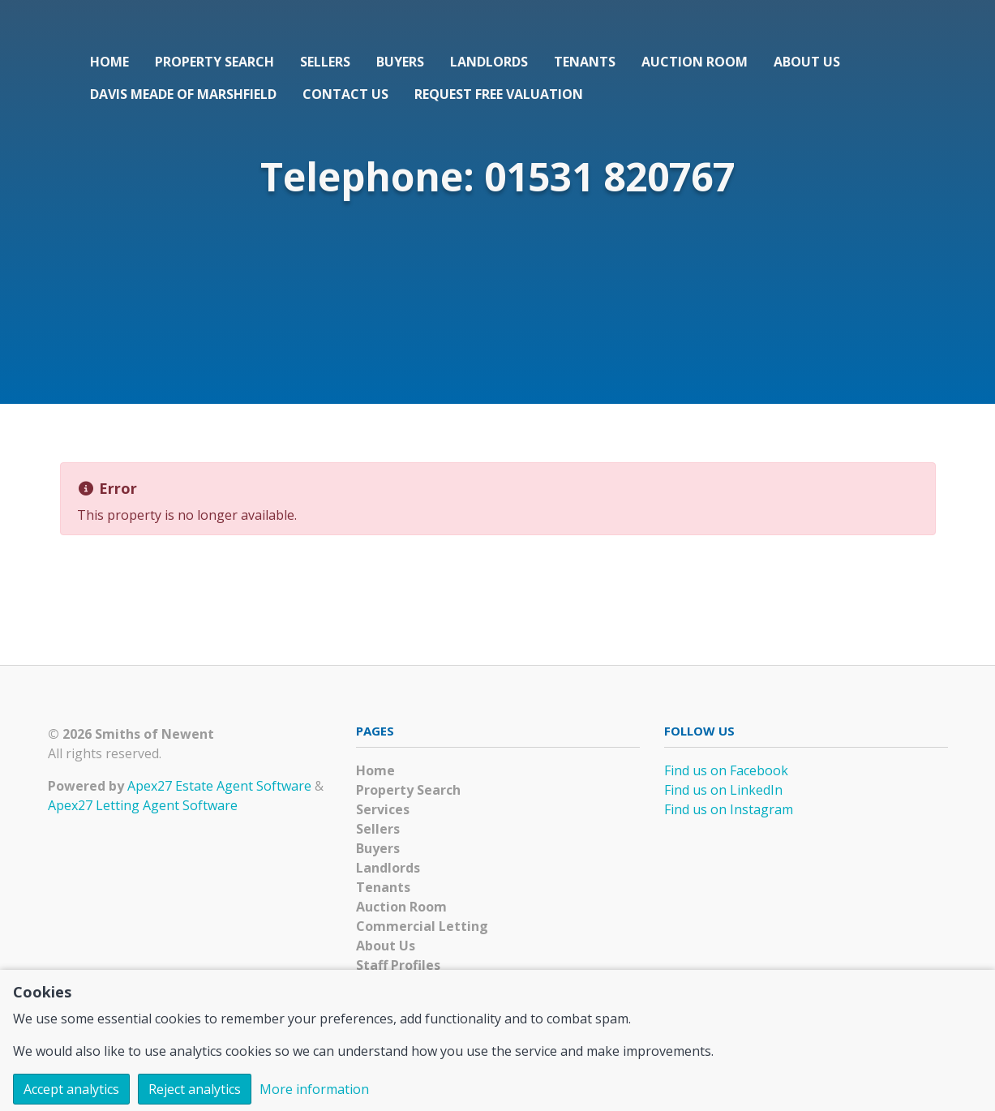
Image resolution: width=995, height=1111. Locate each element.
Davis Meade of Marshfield (183, 94)
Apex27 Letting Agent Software (143, 805)
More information (314, 1089)
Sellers (325, 62)
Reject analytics (194, 1089)
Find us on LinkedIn (723, 790)
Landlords (489, 62)
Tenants (584, 62)
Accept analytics (71, 1089)
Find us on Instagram (728, 809)
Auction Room (694, 62)
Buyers (400, 62)
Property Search (214, 62)
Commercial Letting (422, 926)
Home (109, 62)
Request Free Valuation (498, 94)
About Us (807, 62)
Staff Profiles (398, 965)
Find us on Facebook (726, 770)
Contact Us (345, 94)
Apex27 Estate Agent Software (219, 786)
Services (383, 809)
